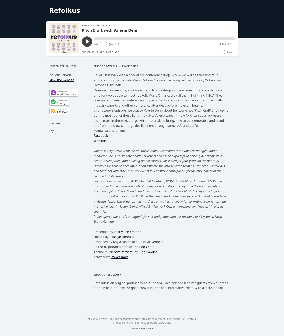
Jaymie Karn (119, 257)
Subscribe (88, 52)
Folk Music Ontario (127, 232)
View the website (61, 80)
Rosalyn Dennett (121, 237)
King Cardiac (148, 252)
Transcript (130, 66)
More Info (112, 52)
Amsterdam (124, 252)
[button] (164, 38)
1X (103, 44)
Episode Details (105, 66)
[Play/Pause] (64, 38)
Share (100, 52)
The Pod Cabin (143, 247)
